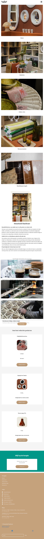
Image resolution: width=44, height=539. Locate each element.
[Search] (26, 535)
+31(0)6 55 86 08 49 (7, 498)
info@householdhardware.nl (8, 500)
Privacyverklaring (5, 527)
